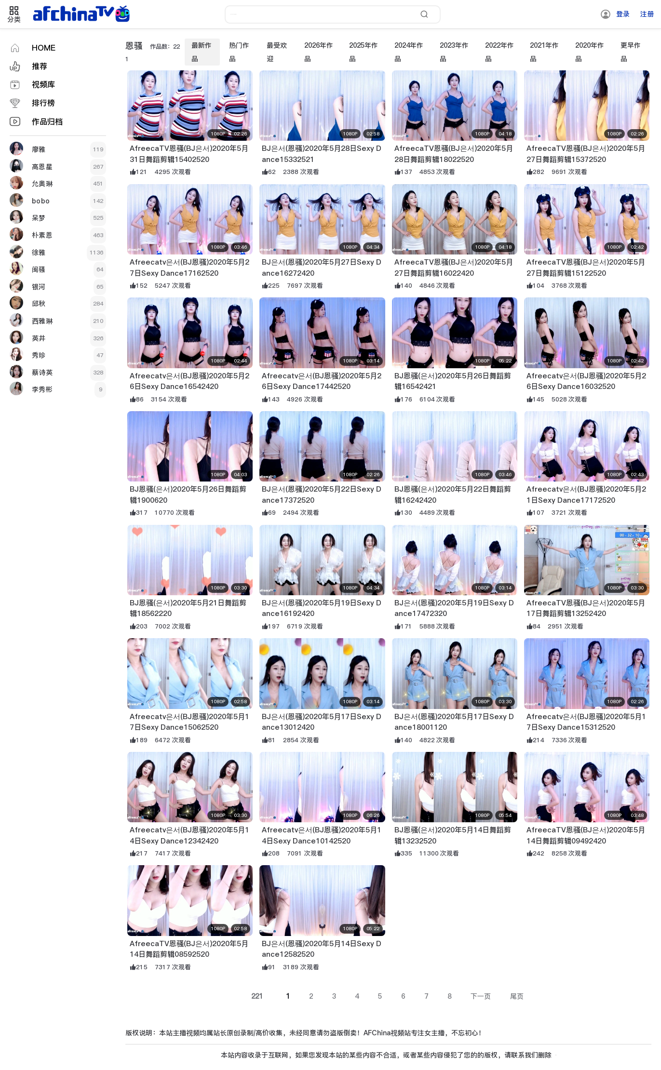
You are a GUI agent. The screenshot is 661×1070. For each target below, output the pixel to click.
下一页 (481, 996)
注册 (647, 14)
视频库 (43, 84)
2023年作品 (454, 52)
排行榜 (43, 103)
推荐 (39, 66)
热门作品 (239, 52)
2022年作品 (499, 52)
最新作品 (201, 52)
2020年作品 (589, 52)
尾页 (517, 996)
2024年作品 (408, 52)
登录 (623, 14)
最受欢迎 (277, 52)
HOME (43, 48)
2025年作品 (363, 52)
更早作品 (631, 52)
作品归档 (47, 122)
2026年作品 (318, 52)
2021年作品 (544, 52)
